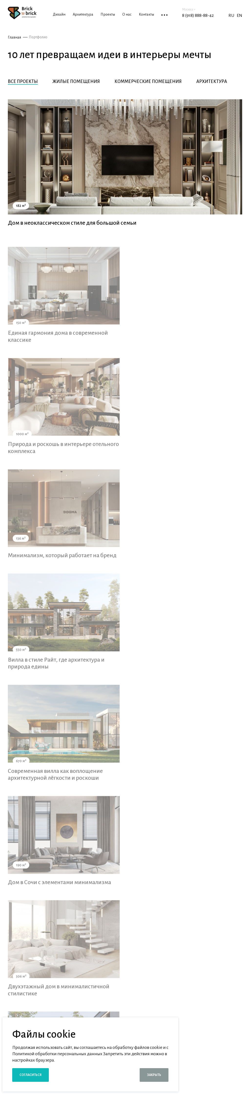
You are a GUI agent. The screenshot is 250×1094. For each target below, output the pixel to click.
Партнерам (190, 1048)
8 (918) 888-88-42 (198, 15)
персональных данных (198, 997)
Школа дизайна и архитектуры (209, 1068)
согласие (143, 997)
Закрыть (154, 1075)
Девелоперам (192, 1058)
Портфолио (38, 37)
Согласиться (31, 1075)
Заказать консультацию (214, 983)
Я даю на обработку (167, 997)
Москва (188, 9)
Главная (14, 37)
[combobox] (123, 981)
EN (239, 15)
